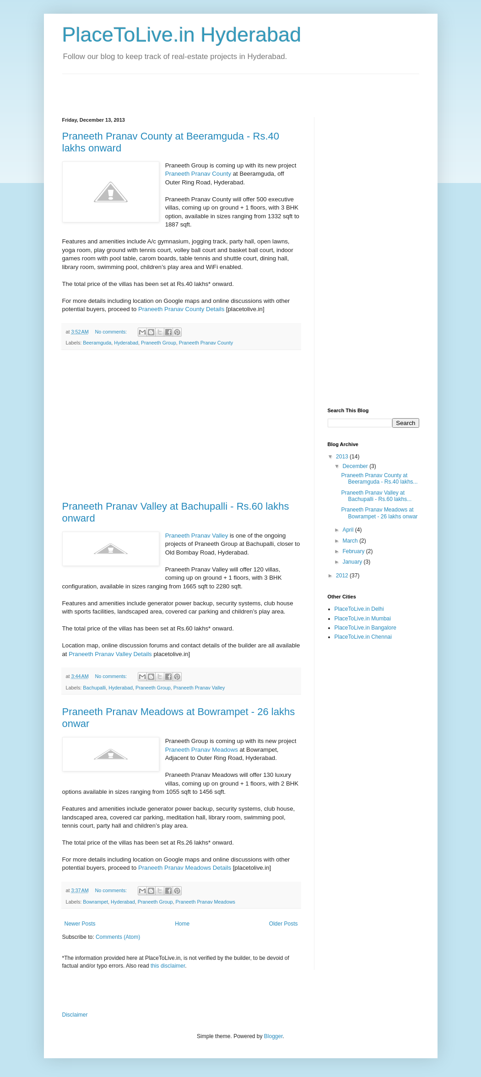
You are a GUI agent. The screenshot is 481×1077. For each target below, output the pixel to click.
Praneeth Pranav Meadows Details (184, 867)
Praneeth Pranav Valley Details (110, 654)
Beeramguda (97, 342)
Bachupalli (94, 687)
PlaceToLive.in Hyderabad (182, 34)
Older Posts (283, 924)
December (355, 466)
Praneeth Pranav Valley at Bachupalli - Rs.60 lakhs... (376, 496)
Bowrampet (95, 902)
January (352, 562)
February (354, 551)
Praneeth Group (158, 342)
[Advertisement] (169, 88)
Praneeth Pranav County (198, 173)
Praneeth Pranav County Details (181, 309)
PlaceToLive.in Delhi (359, 609)
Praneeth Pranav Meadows (201, 749)
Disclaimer (75, 1015)
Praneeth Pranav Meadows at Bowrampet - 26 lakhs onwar (379, 512)
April (348, 530)
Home (182, 924)
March (350, 541)
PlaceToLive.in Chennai (363, 637)
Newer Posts (80, 924)
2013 (343, 456)
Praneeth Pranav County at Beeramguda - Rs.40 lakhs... (379, 478)
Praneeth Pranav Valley (196, 535)
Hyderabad (126, 342)
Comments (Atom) (118, 937)
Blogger (273, 1036)
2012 (343, 575)
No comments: (111, 331)
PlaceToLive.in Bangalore (365, 628)
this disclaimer (168, 966)
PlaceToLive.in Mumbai (363, 618)
